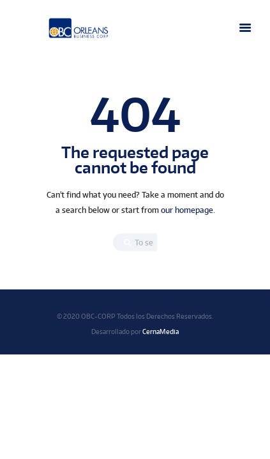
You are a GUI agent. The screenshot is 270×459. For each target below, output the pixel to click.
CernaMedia (160, 331)
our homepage (187, 210)
